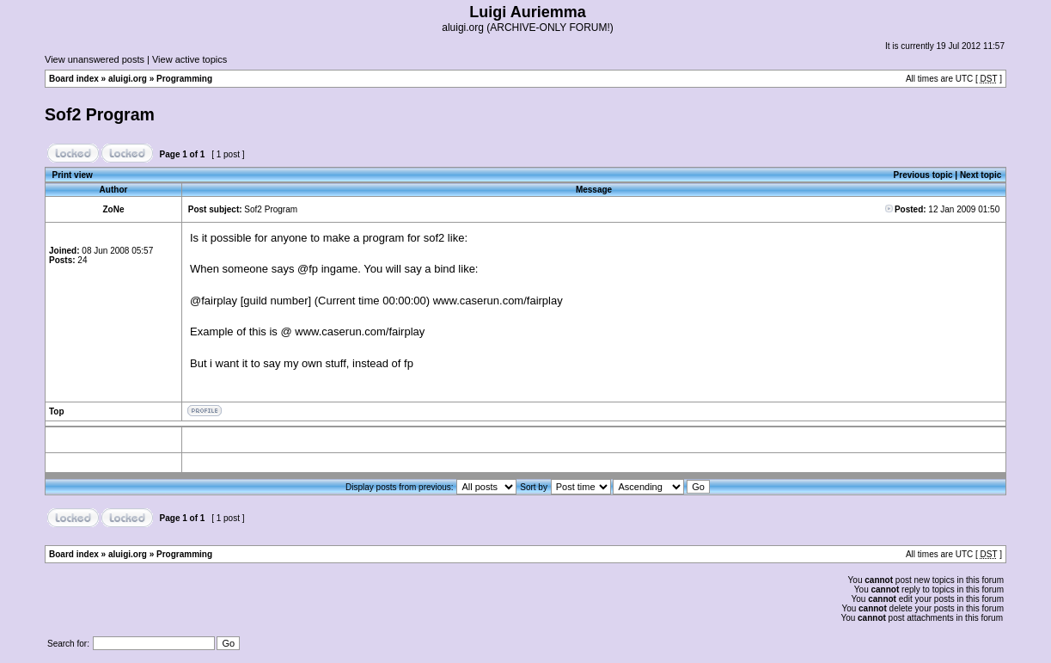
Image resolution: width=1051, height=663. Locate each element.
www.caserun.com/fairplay (498, 300)
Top (56, 411)
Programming (184, 78)
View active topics (189, 59)
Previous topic (923, 175)
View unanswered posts (94, 59)
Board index (74, 78)
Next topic (980, 175)
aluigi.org (127, 78)
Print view (72, 175)
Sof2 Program (100, 114)
